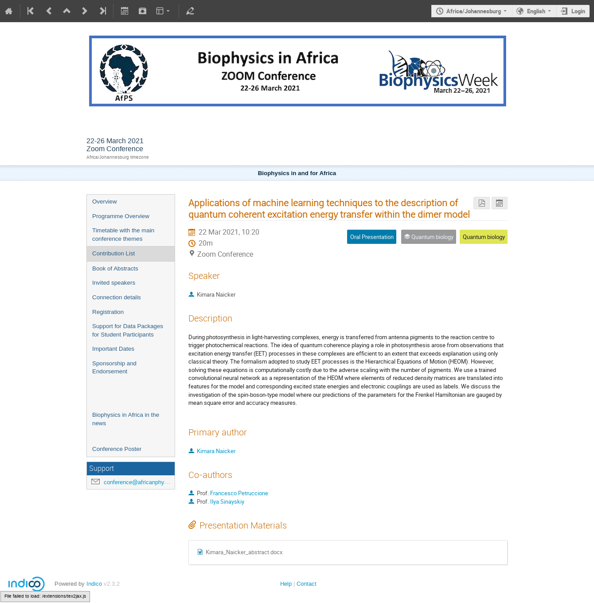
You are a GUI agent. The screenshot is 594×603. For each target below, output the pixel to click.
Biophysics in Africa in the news (125, 419)
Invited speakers (113, 282)
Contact (307, 583)
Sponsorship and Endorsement (114, 367)
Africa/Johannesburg (473, 11)
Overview (104, 201)
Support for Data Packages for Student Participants (127, 330)
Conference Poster (116, 449)
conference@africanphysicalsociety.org (154, 482)
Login (578, 11)
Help (286, 583)
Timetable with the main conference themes (123, 234)
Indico (94, 583)
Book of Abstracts (115, 268)
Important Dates (113, 348)
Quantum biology (484, 237)
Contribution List (113, 253)
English (536, 11)
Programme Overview (120, 216)
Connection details (116, 297)
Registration (108, 312)
